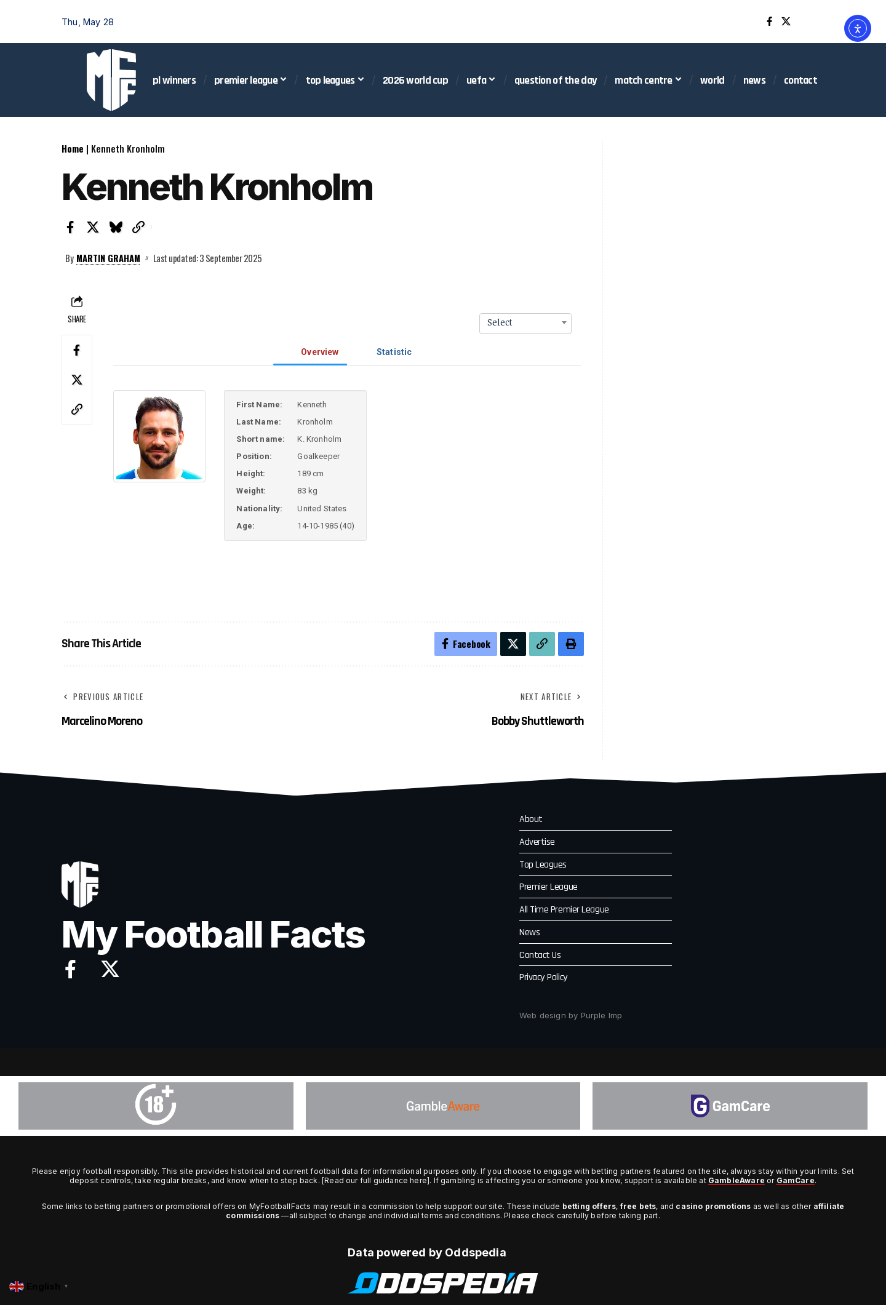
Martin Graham (109, 258)
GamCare (795, 1180)
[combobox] (525, 322)
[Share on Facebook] (70, 227)
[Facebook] (769, 21)
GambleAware (736, 1180)
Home (73, 148)
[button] (815, 21)
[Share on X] (93, 227)
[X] (786, 21)
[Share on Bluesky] (115, 227)
